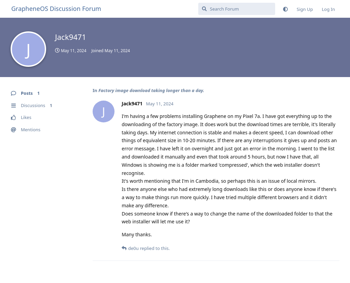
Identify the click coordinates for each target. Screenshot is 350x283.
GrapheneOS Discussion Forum (56, 8)
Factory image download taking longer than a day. (151, 90)
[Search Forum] (236, 9)
